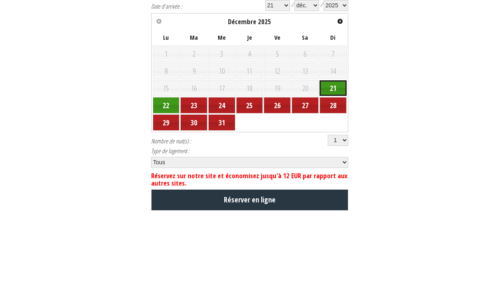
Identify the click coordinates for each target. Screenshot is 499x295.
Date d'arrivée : (169, 6)
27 (305, 118)
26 (277, 118)
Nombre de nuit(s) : (174, 156)
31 (221, 136)
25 (249, 118)
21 (333, 99)
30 (194, 136)
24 (221, 118)
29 (166, 136)
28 (333, 118)
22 (166, 118)
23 (194, 118)
